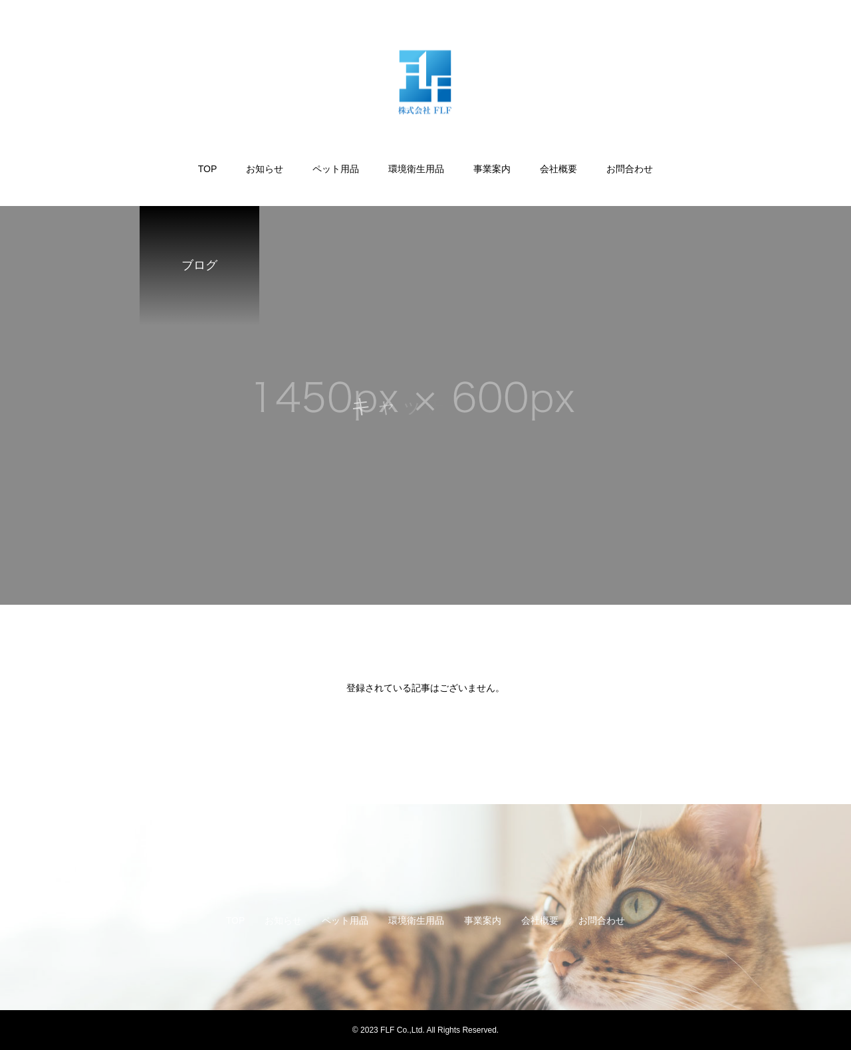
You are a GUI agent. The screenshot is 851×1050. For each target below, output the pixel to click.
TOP (207, 168)
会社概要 (558, 168)
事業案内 (492, 168)
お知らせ (264, 168)
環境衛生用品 (416, 168)
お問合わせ (629, 168)
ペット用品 (335, 168)
